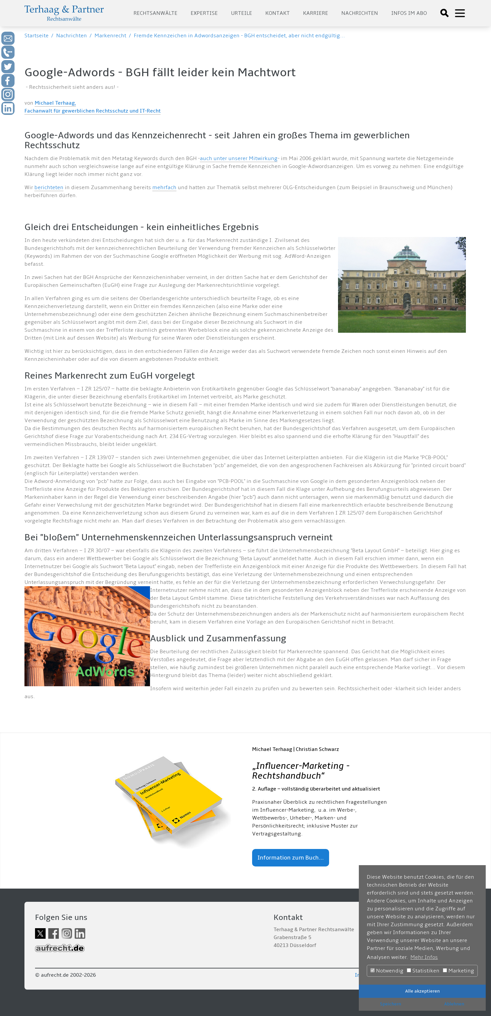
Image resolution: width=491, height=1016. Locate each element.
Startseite (36, 35)
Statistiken (423, 970)
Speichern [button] (390, 1004)
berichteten (48, 187)
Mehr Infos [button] (424, 957)
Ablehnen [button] (454, 1004)
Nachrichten (359, 13)
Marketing (458, 970)
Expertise (204, 13)
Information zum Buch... (290, 857)
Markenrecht (110, 35)
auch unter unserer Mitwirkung (239, 158)
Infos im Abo (409, 13)
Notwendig (386, 970)
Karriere (315, 13)
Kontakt (277, 13)
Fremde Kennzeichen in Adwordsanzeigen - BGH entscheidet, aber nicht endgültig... (239, 35)
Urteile (241, 13)
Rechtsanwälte (155, 13)
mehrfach (164, 187)
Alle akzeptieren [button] (422, 991)
